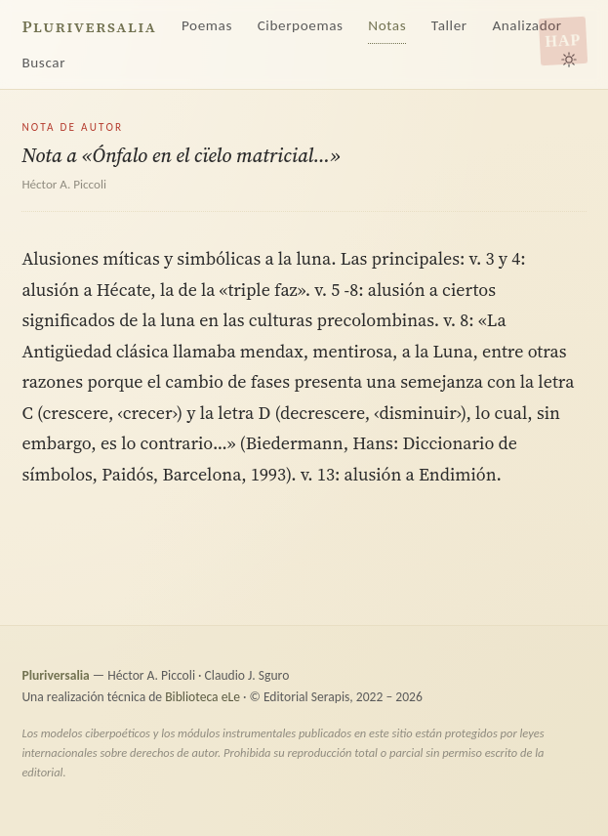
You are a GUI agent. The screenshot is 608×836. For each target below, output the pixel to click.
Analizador (526, 25)
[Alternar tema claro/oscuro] (569, 59)
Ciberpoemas (301, 25)
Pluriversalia (88, 27)
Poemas (207, 25)
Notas (387, 25)
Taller (449, 25)
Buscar (43, 62)
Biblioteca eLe (202, 697)
